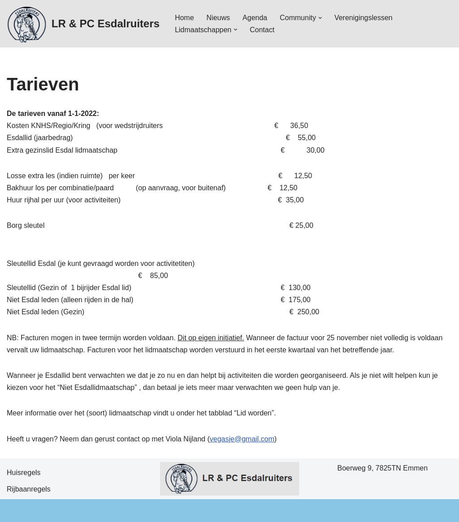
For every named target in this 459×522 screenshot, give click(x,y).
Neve (15, 510)
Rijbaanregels (29, 489)
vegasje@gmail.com (242, 439)
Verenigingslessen (364, 17)
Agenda (255, 17)
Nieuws (218, 17)
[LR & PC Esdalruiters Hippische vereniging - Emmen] (83, 24)
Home (184, 17)
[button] (320, 18)
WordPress (121, 510)
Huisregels (24, 472)
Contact (262, 30)
